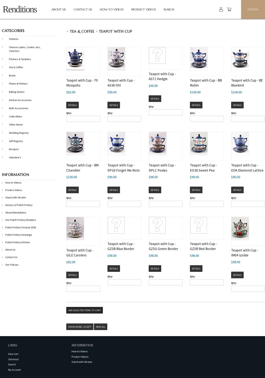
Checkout (13, 359)
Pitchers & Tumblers (20, 59)
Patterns (13, 39)
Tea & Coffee (82, 31)
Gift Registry (16, 141)
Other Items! (16, 124)
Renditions (20, 9)
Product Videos (143, 9)
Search (169, 9)
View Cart (13, 354)
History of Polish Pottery (19, 205)
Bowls (12, 75)
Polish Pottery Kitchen (17, 242)
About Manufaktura (15, 212)
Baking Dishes (16, 91)
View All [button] (100, 326)
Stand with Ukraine (15, 197)
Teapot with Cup (115, 31)
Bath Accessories (18, 108)
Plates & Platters (18, 83)
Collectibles (15, 116)
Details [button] (72, 105)
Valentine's (15, 157)
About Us (59, 9)
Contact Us (83, 9)
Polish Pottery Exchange (18, 234)
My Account (14, 369)
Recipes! (14, 149)
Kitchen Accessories (20, 100)
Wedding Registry (19, 132)
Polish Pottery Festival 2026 (20, 227)
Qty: (69, 113)
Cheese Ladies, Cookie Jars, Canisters (24, 49)
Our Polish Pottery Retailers (20, 220)
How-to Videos (111, 9)
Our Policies (12, 264)
